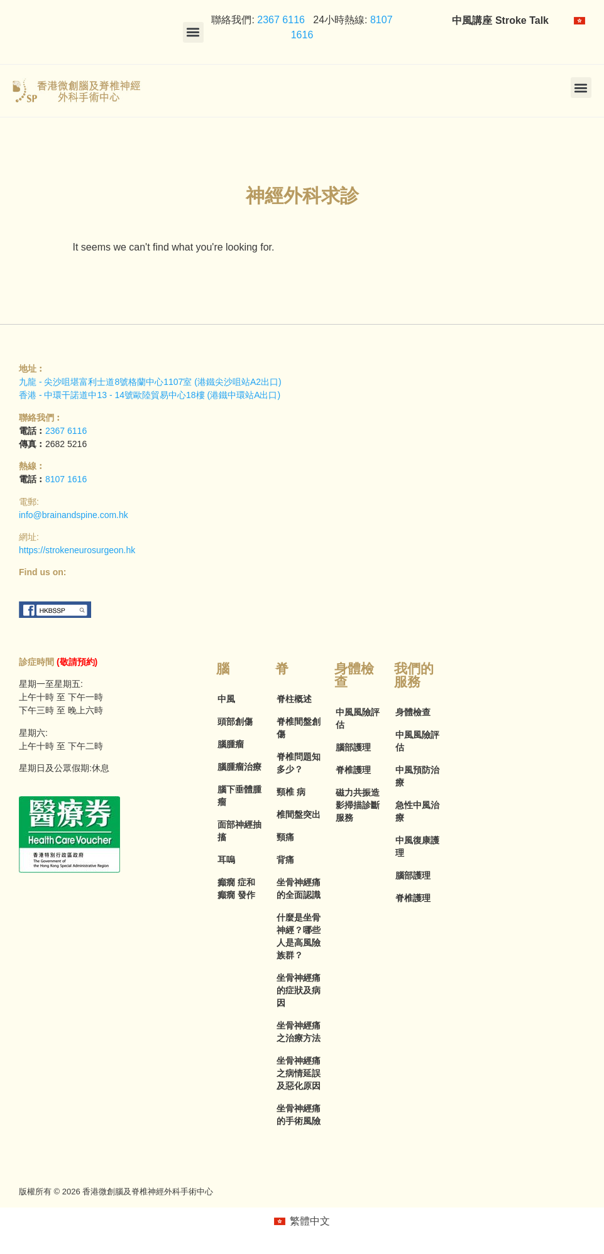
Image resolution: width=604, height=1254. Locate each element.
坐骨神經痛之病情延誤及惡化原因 (299, 1073)
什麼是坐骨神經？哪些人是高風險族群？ (299, 936)
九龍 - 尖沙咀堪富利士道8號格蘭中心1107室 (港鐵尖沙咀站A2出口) (150, 382)
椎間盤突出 (299, 814)
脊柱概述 (294, 699)
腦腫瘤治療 (239, 767)
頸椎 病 (291, 792)
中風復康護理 (417, 846)
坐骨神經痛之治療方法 (299, 1031)
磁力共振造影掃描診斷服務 (358, 805)
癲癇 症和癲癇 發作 (236, 888)
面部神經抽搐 (239, 830)
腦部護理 (353, 747)
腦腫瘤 (230, 744)
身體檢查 (413, 712)
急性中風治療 (417, 811)
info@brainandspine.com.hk (73, 515)
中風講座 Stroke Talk (500, 20)
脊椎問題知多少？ (299, 763)
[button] (193, 32)
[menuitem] (579, 20)
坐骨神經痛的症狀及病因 (299, 990)
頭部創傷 (235, 721)
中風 (226, 699)
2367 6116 (280, 19)
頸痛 (285, 837)
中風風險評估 (358, 718)
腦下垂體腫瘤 (239, 795)
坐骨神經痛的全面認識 (299, 888)
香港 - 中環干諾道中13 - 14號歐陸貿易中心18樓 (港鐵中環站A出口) (149, 395)
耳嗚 (226, 860)
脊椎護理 (353, 770)
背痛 (285, 860)
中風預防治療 (417, 776)
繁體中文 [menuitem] (310, 1221)
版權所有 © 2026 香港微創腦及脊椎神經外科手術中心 (116, 1191)
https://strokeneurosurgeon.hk (77, 550)
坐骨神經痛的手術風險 (299, 1114)
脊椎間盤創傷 (299, 727)
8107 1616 (66, 479)
